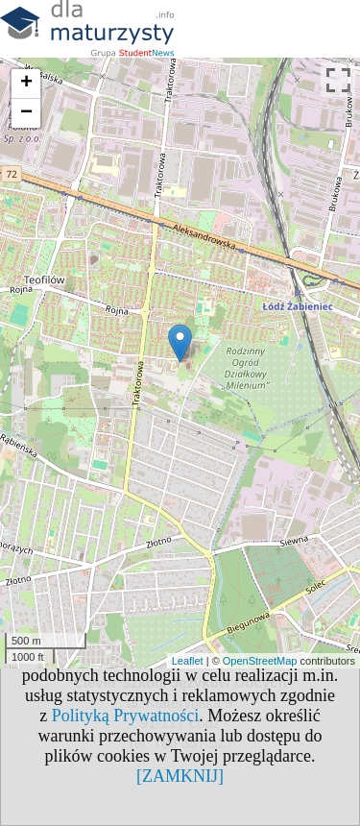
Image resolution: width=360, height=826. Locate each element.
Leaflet (188, 661)
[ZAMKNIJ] (180, 776)
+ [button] (26, 83)
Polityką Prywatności (126, 715)
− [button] (26, 113)
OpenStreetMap (260, 661)
